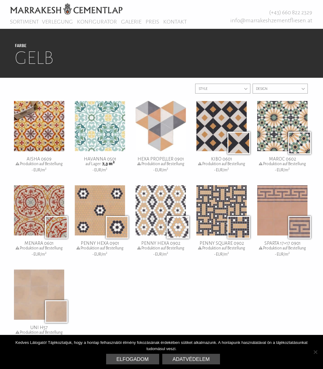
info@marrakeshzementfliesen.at (271, 20)
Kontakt (175, 22)
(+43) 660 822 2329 (290, 12)
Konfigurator (97, 22)
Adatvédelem (191, 359)
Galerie (131, 22)
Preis (152, 22)
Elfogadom (132, 359)
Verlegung (57, 22)
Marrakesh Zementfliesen (66, 9)
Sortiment (24, 22)
